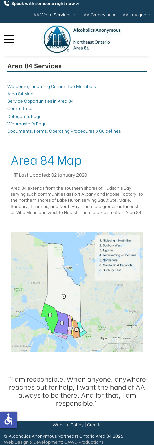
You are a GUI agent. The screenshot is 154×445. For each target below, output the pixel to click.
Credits (94, 424)
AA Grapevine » (99, 14)
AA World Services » (54, 14)
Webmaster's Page (27, 123)
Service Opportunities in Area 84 (40, 100)
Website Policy (68, 424)
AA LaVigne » (136, 14)
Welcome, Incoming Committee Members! (52, 86)
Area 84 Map (20, 93)
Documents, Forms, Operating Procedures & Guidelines (64, 130)
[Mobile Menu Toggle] (9, 39)
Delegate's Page (24, 116)
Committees (20, 108)
